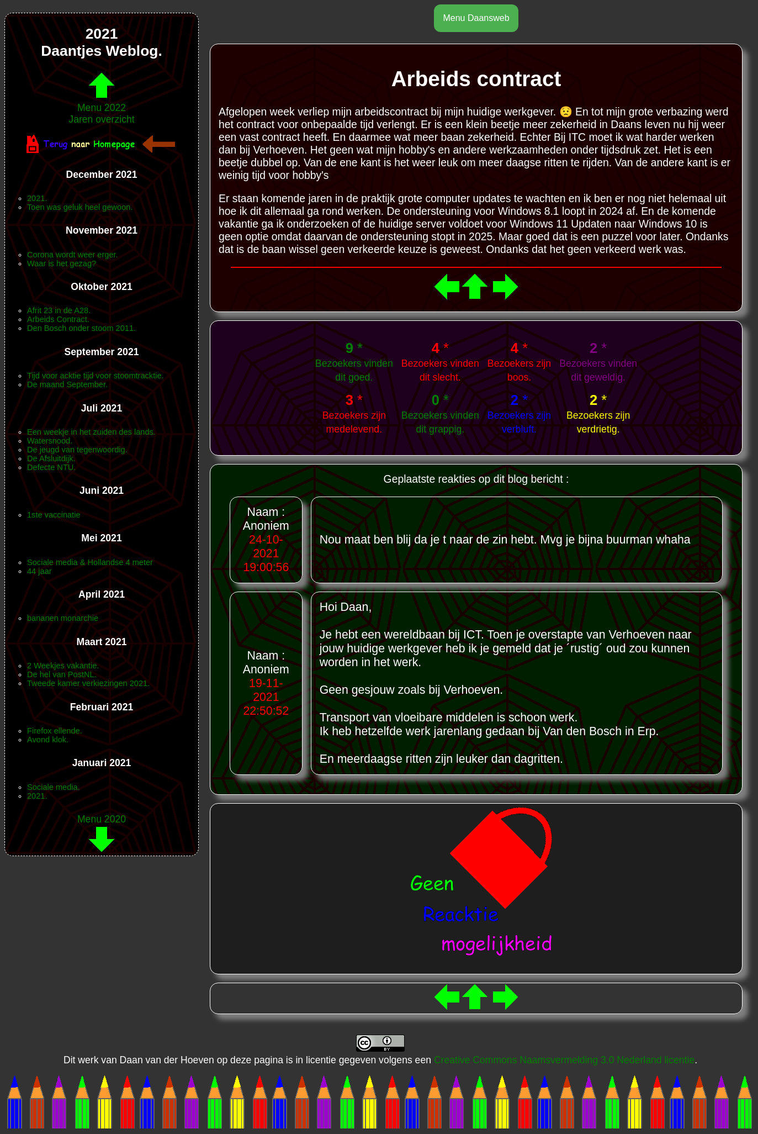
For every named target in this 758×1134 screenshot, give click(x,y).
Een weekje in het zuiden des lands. (91, 432)
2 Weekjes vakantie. (63, 665)
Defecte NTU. (51, 467)
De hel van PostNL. (62, 674)
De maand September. (67, 384)
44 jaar (39, 571)
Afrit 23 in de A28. (59, 310)
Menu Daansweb (476, 18)
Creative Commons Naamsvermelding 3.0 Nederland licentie (564, 1060)
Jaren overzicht (101, 119)
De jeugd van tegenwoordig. (77, 449)
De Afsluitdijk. (51, 458)
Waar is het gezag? (61, 263)
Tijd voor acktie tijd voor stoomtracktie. (95, 375)
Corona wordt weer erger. (72, 254)
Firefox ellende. (54, 730)
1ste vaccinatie (54, 514)
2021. (37, 198)
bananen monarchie (62, 618)
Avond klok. (47, 739)
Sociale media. (53, 787)
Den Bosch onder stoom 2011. (81, 328)
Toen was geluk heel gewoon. (79, 207)
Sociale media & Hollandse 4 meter (90, 562)
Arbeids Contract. (58, 319)
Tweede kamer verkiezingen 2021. (88, 683)
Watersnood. (49, 440)
